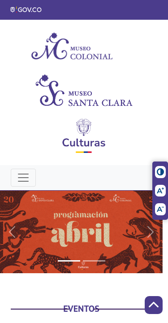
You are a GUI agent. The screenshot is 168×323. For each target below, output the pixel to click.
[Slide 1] (94, 261)
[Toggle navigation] (23, 178)
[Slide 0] (69, 261)
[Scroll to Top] (154, 305)
